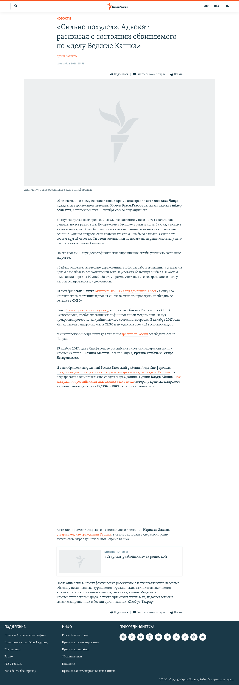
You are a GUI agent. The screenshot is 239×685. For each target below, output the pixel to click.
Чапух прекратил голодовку (87, 310)
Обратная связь (72, 656)
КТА (216, 6)
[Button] (119, 74)
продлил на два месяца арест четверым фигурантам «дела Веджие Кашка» (113, 372)
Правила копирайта (75, 649)
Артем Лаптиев (67, 56)
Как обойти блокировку (20, 670)
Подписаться (12, 649)
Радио (8, 656)
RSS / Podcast (13, 663)
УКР (206, 6)
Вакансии (68, 663)
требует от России (135, 334)
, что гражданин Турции (92, 534)
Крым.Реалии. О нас (75, 635)
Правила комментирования (80, 642)
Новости (64, 18)
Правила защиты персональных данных (88, 670)
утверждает (65, 534)
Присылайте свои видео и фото (25, 635)
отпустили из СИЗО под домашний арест (125, 291)
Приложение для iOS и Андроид (26, 642)
